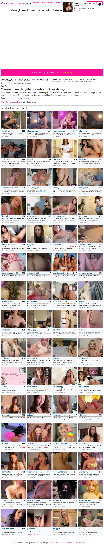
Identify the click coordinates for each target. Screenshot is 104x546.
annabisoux (57, 245)
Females (50, 2)
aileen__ (82, 529)
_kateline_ (6, 131)
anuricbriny (83, 472)
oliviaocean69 (7, 301)
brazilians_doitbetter (61, 273)
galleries (18, 102)
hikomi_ (30, 159)
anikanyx (31, 415)
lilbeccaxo (6, 159)
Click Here (5, 102)
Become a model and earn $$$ (59, 543)
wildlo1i (81, 330)
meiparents (57, 159)
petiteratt (31, 529)
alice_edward (32, 131)
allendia (82, 301)
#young (19, 98)
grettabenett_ (33, 216)
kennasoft (83, 216)
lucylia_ (56, 188)
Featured (36, 2)
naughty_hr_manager (61, 415)
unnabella (6, 330)
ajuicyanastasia (59, 216)
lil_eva (4, 387)
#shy (27, 98)
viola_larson (32, 387)
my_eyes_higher (85, 273)
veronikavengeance (35, 472)
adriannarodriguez (60, 301)
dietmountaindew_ (61, 444)
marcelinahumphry (9, 188)
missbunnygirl (33, 273)
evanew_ (5, 444)
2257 (88, 543)
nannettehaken (8, 245)
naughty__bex (59, 131)
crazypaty (57, 529)
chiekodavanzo (8, 529)
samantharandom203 (10, 273)
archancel (57, 500)
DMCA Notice (79, 543)
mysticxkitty (6, 415)
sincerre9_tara (33, 188)
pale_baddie (32, 358)
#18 (24, 98)
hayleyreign (83, 188)
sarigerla (30, 245)
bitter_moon (84, 387)
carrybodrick (7, 500)
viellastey (82, 159)
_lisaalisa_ (31, 444)
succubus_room (85, 245)
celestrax (56, 330)
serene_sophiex (33, 500)
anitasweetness (85, 500)
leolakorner (6, 358)
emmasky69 (32, 301)
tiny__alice (6, 216)
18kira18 (56, 358)
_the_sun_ (83, 415)
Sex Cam (52, 540)
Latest (43, 2)
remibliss (82, 444)
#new (8, 98)
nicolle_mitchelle (60, 472)
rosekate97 (83, 358)
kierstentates (7, 472)
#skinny (13, 98)
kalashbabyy (58, 387)
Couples (57, 2)
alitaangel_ (31, 330)
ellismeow (83, 131)
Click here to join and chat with (52, 72)
